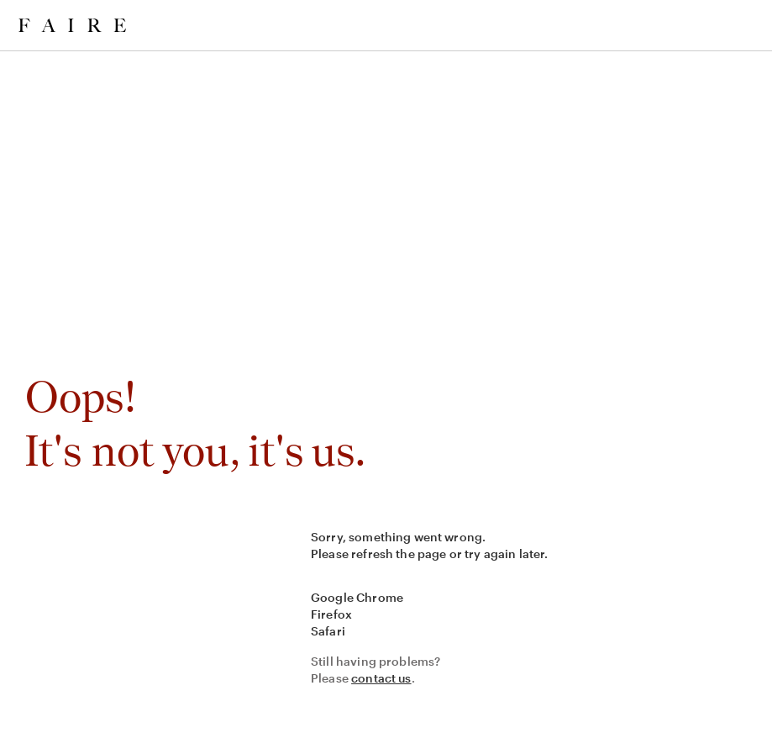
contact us (381, 678)
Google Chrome (357, 597)
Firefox (331, 614)
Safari (328, 631)
